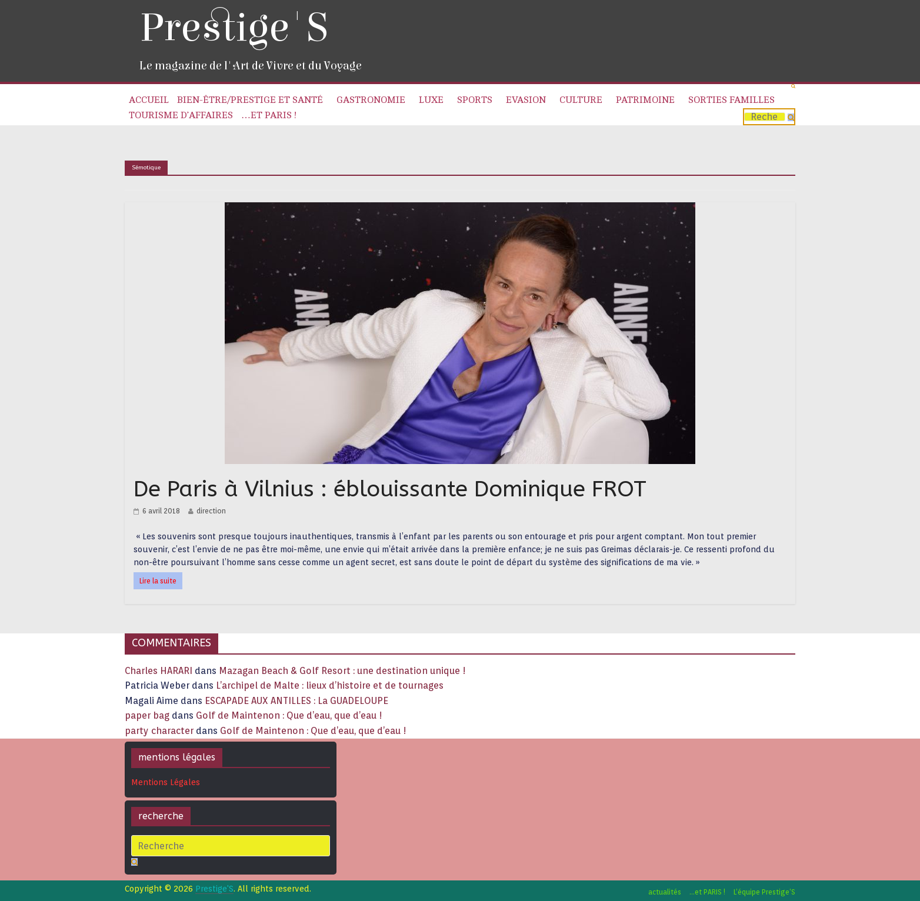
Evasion (526, 100)
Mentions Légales (165, 782)
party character (159, 730)
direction (211, 510)
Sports (474, 100)
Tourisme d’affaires (181, 115)
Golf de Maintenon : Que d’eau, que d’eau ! (289, 715)
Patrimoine (645, 100)
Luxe (431, 100)
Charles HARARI (158, 670)
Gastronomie (370, 100)
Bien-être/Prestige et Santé (250, 100)
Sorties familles (731, 100)
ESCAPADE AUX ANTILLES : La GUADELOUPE (296, 700)
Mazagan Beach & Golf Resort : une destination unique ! (342, 670)
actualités (664, 891)
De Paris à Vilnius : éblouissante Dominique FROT (390, 489)
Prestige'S (233, 28)
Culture (580, 100)
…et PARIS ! (268, 115)
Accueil (149, 100)
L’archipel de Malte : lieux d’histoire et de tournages (331, 685)
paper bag (147, 715)
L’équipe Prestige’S (764, 891)
